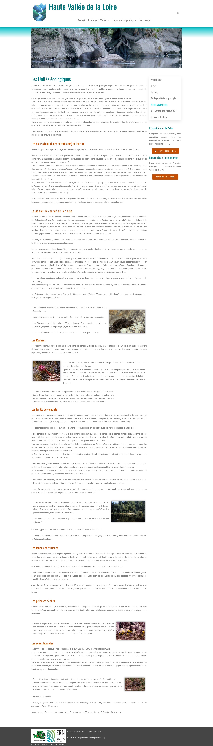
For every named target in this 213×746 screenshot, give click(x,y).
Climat (153, 86)
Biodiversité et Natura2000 (164, 110)
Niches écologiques (159, 104)
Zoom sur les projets (124, 20)
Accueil (81, 20)
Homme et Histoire (159, 117)
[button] (104, 66)
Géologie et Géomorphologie (163, 98)
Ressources (145, 20)
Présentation (156, 79)
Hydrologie (155, 92)
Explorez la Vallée (98, 20)
